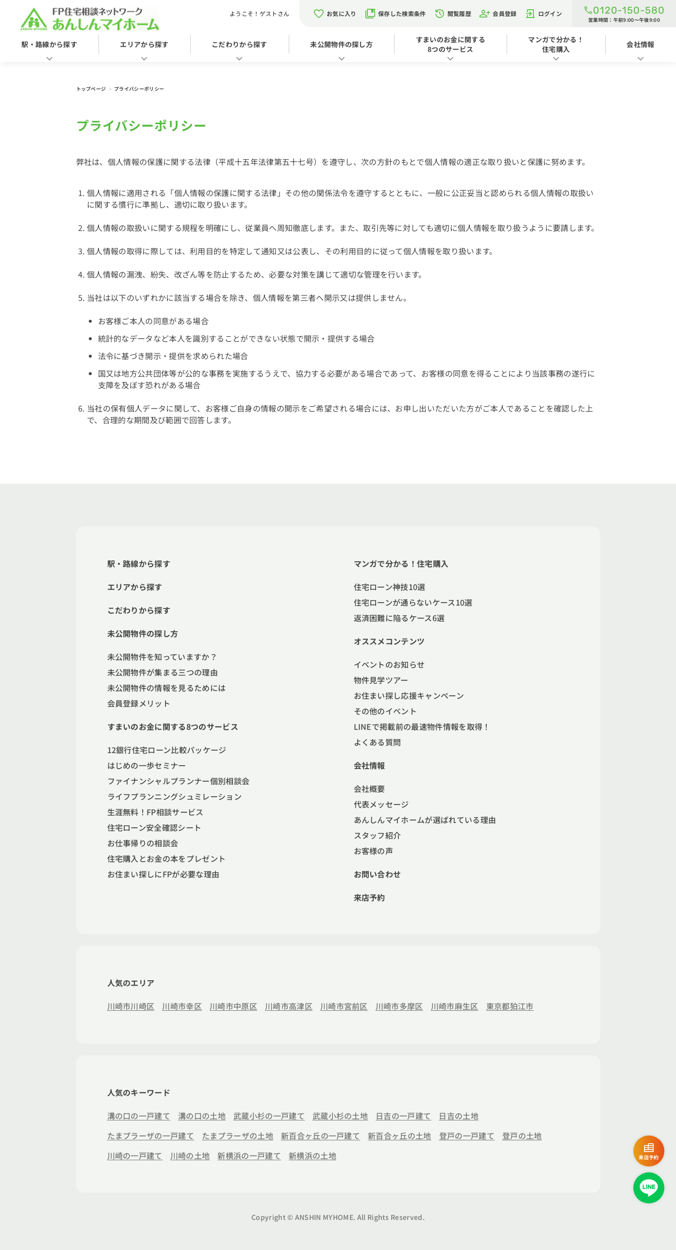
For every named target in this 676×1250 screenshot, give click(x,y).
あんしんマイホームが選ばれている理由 (425, 819)
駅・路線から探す (49, 44)
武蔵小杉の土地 (340, 1115)
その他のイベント (385, 711)
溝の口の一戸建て (139, 1115)
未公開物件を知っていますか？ (162, 656)
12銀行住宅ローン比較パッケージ (167, 750)
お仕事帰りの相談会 (143, 843)
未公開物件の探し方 (341, 44)
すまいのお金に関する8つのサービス (450, 44)
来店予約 (369, 897)
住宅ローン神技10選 (390, 586)
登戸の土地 (522, 1135)
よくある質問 (377, 742)
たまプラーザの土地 (237, 1135)
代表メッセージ (381, 804)
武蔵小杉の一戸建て (269, 1115)
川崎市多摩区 (399, 1006)
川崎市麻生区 (454, 1006)
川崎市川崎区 (131, 1006)
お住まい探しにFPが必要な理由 (163, 874)
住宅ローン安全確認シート (154, 827)
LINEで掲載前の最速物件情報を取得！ (422, 726)
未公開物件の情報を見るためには (166, 687)
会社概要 (369, 788)
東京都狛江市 (510, 1006)
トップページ (91, 88)
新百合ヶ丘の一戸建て (320, 1135)
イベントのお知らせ (389, 664)
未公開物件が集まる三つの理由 (162, 672)
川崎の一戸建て (135, 1155)
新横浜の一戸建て (249, 1155)
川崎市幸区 (182, 1006)
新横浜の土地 (312, 1155)
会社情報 (369, 765)
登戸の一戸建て (467, 1135)
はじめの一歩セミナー (146, 765)
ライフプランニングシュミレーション (174, 796)
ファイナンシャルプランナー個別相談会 (178, 781)
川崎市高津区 (289, 1006)
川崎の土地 (190, 1155)
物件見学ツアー (381, 680)
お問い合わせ (377, 874)
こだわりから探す (239, 44)
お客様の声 (374, 850)
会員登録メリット (139, 703)
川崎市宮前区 (344, 1006)
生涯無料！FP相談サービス (155, 812)
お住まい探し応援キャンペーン (409, 695)
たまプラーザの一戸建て (151, 1135)
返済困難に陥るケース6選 (399, 618)
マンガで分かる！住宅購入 (556, 44)
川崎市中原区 (233, 1006)
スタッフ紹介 (377, 835)
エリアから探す (144, 44)
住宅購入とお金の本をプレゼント (166, 858)
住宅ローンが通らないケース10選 (413, 602)
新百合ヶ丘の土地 (399, 1135)
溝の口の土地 (202, 1115)
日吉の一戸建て (403, 1115)
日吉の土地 (458, 1115)
